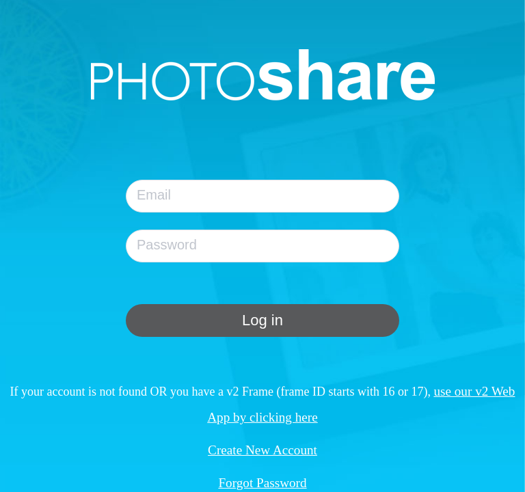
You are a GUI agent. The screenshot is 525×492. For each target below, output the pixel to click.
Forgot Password (262, 483)
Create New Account (262, 450)
